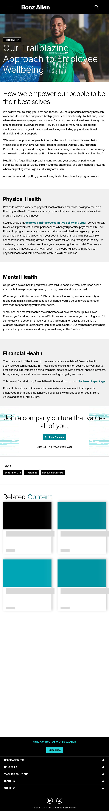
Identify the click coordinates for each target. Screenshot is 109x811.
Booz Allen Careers (52, 472)
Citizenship (12, 40)
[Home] (36, 7)
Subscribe (54, 749)
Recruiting (31, 472)
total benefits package (90, 381)
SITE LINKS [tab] (10, 788)
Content (40, 497)
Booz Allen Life (13, 472)
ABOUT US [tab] (9, 781)
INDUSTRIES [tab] (10, 767)
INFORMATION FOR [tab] (14, 760)
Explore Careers (54, 437)
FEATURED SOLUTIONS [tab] (16, 774)
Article (10, 551)
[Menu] (10, 7)
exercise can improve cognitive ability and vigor (55, 222)
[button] (96, 7)
